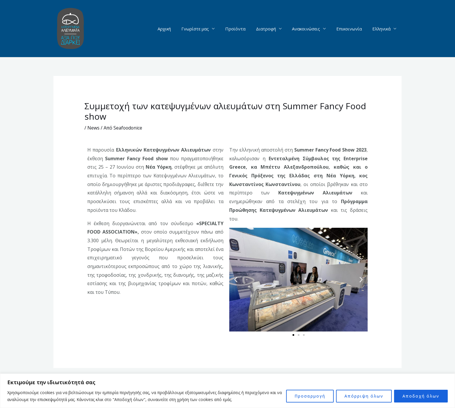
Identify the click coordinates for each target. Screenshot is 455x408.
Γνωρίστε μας (204, 29)
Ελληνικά (382, 29)
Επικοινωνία (351, 29)
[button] (235, 279)
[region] (227, 391)
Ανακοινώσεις (310, 29)
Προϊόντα (243, 29)
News (93, 128)
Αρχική (175, 29)
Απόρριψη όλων (363, 396)
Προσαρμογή (310, 396)
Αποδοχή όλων (420, 396)
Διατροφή (272, 29)
